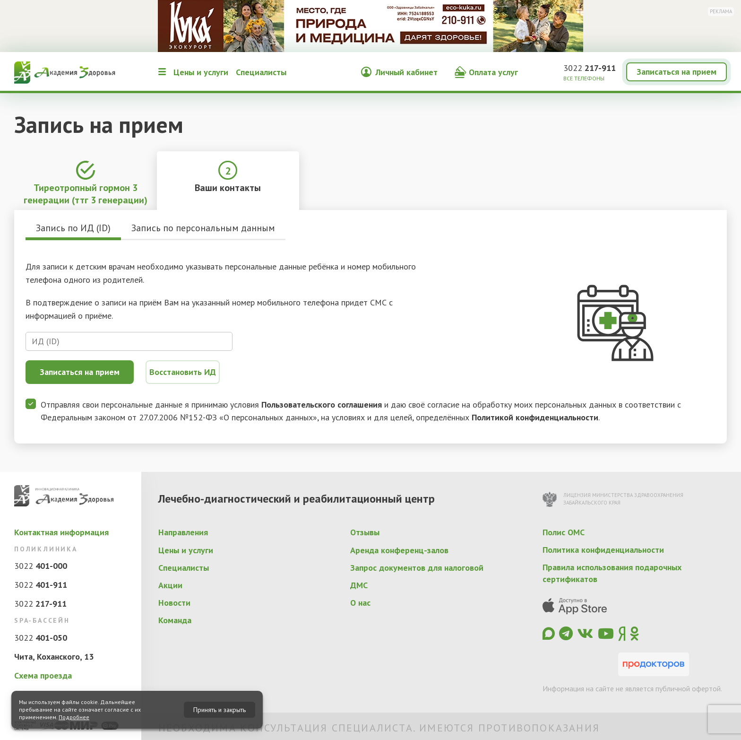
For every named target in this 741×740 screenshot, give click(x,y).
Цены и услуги (200, 72)
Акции (170, 585)
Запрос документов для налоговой (416, 567)
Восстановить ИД (182, 371)
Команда (174, 620)
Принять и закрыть (219, 709)
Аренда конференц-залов (399, 550)
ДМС (359, 585)
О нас (360, 602)
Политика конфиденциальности (603, 549)
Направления (183, 532)
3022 (589, 67)
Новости (174, 602)
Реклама (721, 11)
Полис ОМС (564, 532)
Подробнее (74, 717)
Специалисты (261, 72)
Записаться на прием (676, 71)
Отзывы (364, 532)
